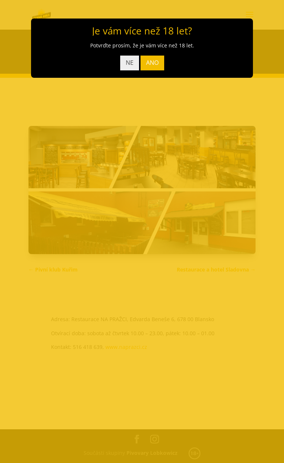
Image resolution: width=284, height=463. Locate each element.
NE (129, 63)
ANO (152, 63)
